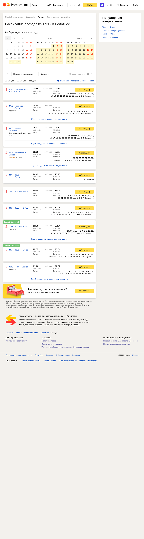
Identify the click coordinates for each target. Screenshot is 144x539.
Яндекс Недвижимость (30, 361)
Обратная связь (63, 355)
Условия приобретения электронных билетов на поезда (65, 347)
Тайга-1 (35, 93)
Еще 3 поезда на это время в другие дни (49, 143)
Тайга (17, 333)
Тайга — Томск (108, 27)
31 (61, 62)
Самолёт (30, 17)
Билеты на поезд (48, 341)
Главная (9, 333)
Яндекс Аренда (49, 361)
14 (11, 54)
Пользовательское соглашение (19, 355)
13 (7, 54)
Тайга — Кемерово (110, 37)
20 (7, 58)
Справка (49, 355)
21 (11, 58)
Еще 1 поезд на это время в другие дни (49, 119)
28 (11, 62)
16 (19, 54)
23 (19, 58)
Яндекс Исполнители (88, 361)
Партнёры (39, 355)
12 (31, 50)
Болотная (56, 93)
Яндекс (135, 355)
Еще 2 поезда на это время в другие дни (49, 279)
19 (31, 54)
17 (23, 54)
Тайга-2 (35, 212)
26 (31, 58)
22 (15, 58)
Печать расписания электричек (116, 344)
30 (19, 62)
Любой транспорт (14, 17)
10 (23, 50)
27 (7, 62)
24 (23, 58)
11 (27, 50)
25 (27, 58)
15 (15, 54)
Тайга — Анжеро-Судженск (113, 30)
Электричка (53, 17)
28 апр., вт (9, 81)
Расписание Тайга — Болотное (36, 333)
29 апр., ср (21, 81)
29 (15, 62)
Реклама (76, 355)
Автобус (65, 17)
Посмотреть (84, 291)
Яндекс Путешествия (68, 361)
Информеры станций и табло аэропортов (120, 341)
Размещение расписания (16, 341)
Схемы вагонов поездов (51, 344)
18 (27, 54)
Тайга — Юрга (108, 34)
